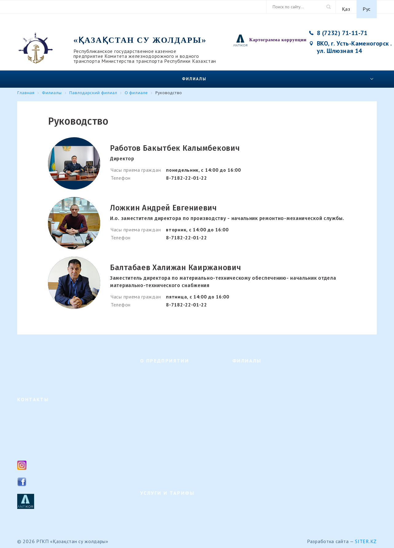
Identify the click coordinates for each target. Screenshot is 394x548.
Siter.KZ (366, 537)
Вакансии (150, 410)
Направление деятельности (167, 371)
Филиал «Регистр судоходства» (263, 446)
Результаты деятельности (165, 440)
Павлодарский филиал (254, 400)
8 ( (29, 431)
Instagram (41, 460)
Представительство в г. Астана (263, 456)
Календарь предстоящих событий (173, 449)
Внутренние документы (164, 430)
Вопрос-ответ (153, 459)
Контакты (150, 469)
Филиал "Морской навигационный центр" (267, 433)
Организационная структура (168, 380)
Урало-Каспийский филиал (259, 410)
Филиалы (194, 74)
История (148, 390)
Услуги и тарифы (157, 503)
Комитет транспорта (344, 378)
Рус (367, 7)
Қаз (346, 7)
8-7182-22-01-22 (186, 173)
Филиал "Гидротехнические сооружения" (274, 380)
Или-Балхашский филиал (257, 420)
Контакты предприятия (347, 386)
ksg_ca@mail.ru (47, 444)
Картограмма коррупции (278, 35)
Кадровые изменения (161, 420)
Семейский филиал (251, 390)
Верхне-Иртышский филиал (260, 371)
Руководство (152, 400)
